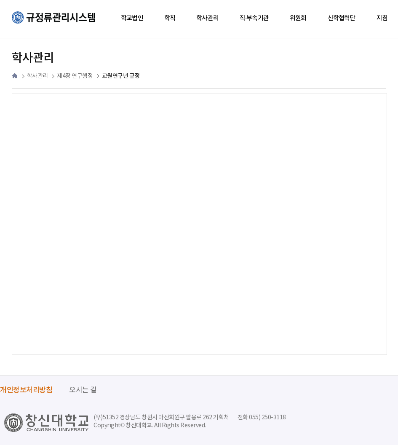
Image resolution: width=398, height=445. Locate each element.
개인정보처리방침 (26, 390)
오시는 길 (83, 390)
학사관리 (207, 18)
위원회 (298, 18)
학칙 (169, 18)
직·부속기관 (254, 18)
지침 (382, 18)
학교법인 (132, 18)
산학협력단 (341, 18)
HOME (15, 75)
